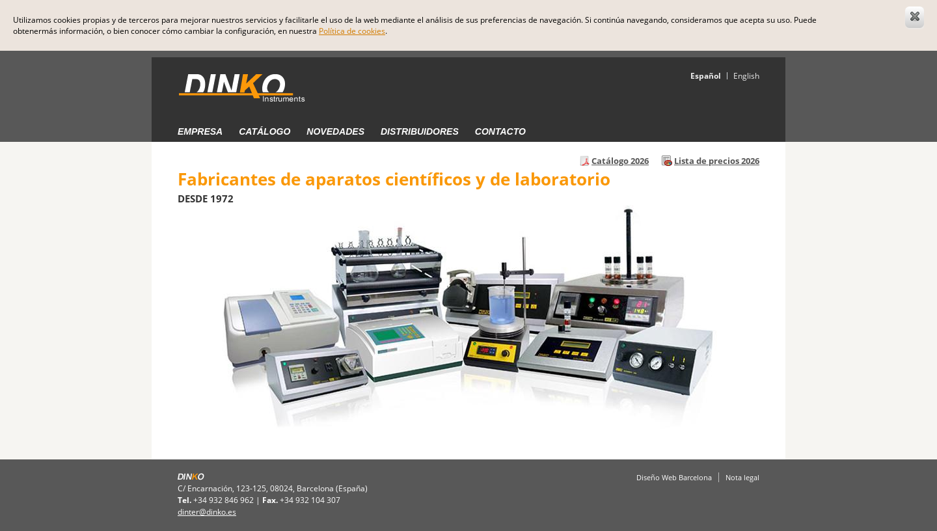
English (746, 75)
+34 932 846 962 (223, 500)
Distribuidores (420, 131)
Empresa (200, 131)
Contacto (500, 131)
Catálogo (264, 131)
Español (705, 75)
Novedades (335, 131)
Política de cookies (352, 30)
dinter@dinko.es (207, 511)
